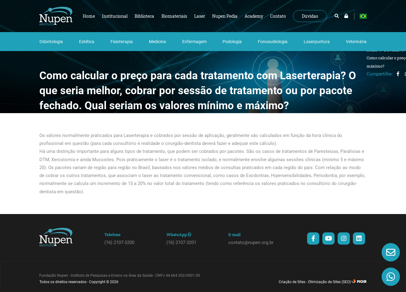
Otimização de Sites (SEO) (329, 282)
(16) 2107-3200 (119, 242)
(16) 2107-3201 (181, 242)
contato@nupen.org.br (251, 242)
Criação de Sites (292, 282)
